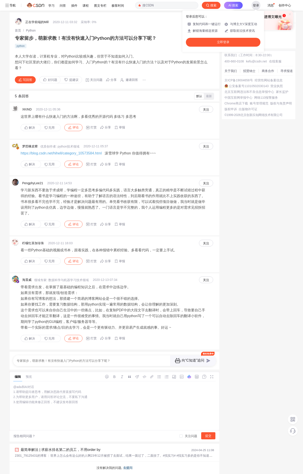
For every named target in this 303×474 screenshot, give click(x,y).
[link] (18, 30)
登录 (256, 5)
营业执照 (276, 86)
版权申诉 (230, 109)
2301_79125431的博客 (31, 455)
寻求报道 (286, 71)
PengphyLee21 (32, 183)
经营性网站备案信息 (269, 80)
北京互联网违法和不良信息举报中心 (249, 92)
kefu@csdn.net (256, 61)
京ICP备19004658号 (238, 80)
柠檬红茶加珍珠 (33, 243)
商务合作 (268, 71)
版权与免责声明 (281, 103)
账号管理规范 (259, 103)
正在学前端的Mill (37, 22)
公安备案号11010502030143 (249, 86)
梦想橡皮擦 (30, 146)
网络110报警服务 (266, 97)
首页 (18, 30)
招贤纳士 (249, 71)
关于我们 (230, 71)
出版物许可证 (248, 109)
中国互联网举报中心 (238, 97)
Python (31, 30)
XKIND (27, 109)
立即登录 (223, 42)
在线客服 (275, 61)
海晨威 (26, 280)
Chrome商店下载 (236, 103)
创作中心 (285, 5)
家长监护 (282, 92)
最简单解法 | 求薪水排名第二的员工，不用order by (60, 450)
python (21, 46)
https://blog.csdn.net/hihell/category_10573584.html (61, 153)
